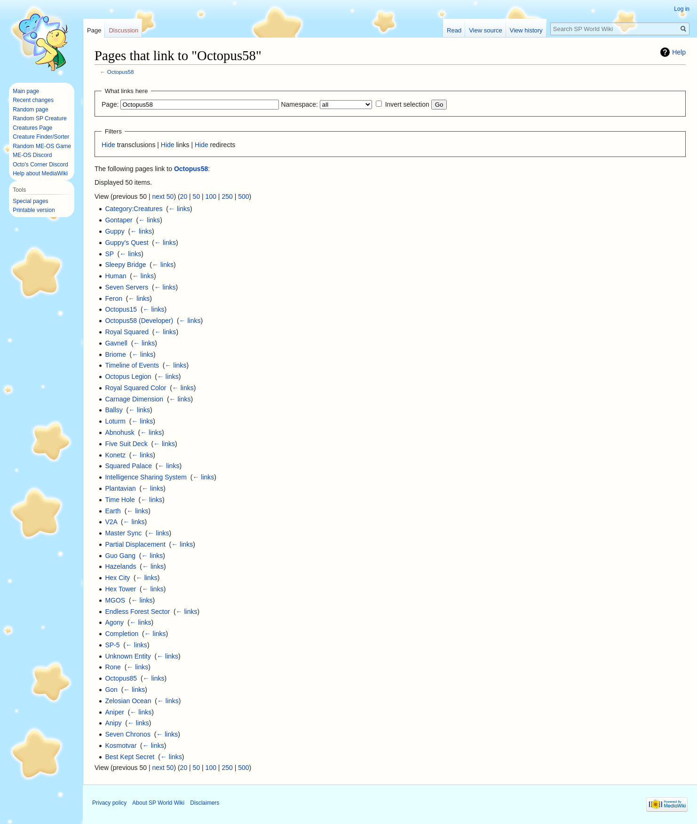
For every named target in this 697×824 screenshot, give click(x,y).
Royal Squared (127, 332)
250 (227, 196)
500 (243, 196)
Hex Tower (120, 589)
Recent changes (33, 100)
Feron (113, 298)
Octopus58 (120, 72)
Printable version (34, 210)
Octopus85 (121, 678)
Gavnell (116, 343)
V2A (111, 522)
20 (184, 196)
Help (679, 52)
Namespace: (299, 104)
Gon (111, 689)
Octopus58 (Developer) (139, 320)
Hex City (117, 577)
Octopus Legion (128, 376)
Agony (114, 622)
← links (179, 208)
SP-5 (112, 645)
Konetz (115, 455)
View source (485, 30)
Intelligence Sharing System (146, 477)
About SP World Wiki (158, 803)
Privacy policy (109, 803)
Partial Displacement (135, 544)
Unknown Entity (127, 656)
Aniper (114, 712)
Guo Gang (120, 555)
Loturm (115, 421)
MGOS (115, 600)
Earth (112, 511)
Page (94, 30)
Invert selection (407, 104)
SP (109, 254)
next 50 (163, 196)
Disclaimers (204, 803)
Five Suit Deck (126, 443)
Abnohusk (119, 432)
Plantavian (120, 488)
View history (526, 30)
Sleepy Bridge (125, 264)
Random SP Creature (40, 118)
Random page (30, 109)
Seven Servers (126, 287)
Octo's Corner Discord (40, 164)
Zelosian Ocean (128, 701)
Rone (112, 667)
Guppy (114, 231)
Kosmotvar (120, 745)
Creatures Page (32, 128)
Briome (115, 354)
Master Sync (123, 533)
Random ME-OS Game (42, 146)
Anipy (113, 723)
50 (196, 196)
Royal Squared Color (135, 388)
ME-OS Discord (32, 155)
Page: (110, 104)
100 (211, 196)
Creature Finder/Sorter (41, 136)
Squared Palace (128, 466)
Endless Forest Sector (137, 611)
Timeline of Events (132, 365)
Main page (26, 91)
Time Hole (120, 499)
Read (454, 30)
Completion (121, 633)
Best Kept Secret (129, 757)
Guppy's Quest (126, 242)
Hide (108, 145)
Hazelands (120, 566)
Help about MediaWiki (40, 173)
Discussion (123, 30)
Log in (681, 9)
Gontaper (118, 220)
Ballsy (113, 410)
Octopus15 (121, 309)
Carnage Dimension (134, 399)
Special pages (30, 201)
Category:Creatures (133, 208)
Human (115, 276)
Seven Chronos (127, 734)
